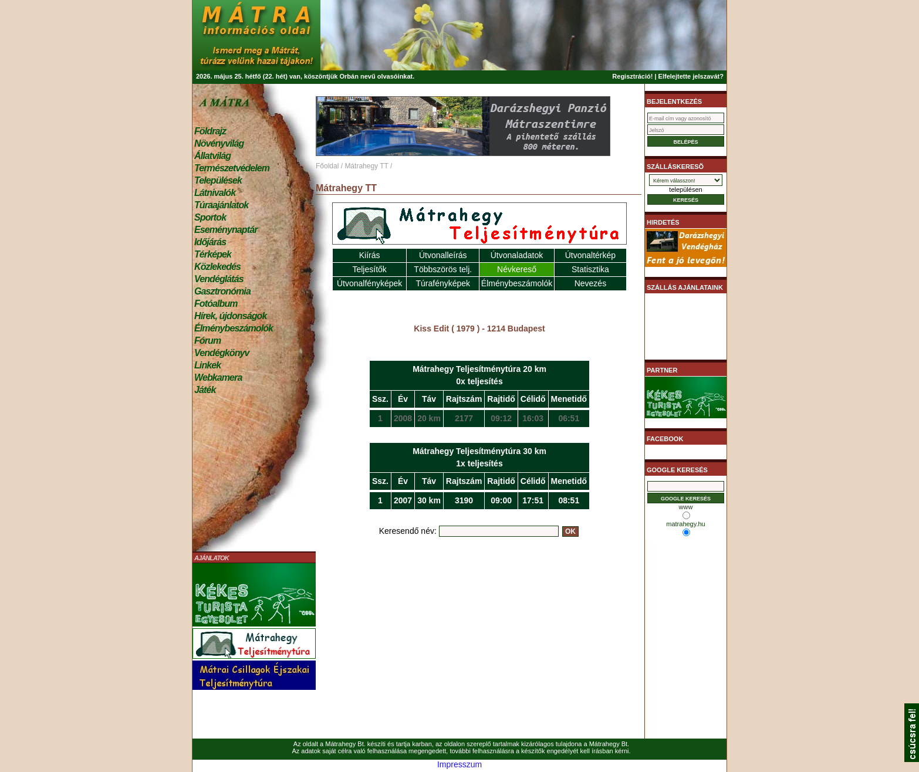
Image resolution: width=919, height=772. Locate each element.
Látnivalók (214, 193)
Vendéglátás (219, 279)
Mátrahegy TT (366, 166)
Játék (204, 390)
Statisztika (590, 269)
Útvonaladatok (517, 255)
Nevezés (590, 283)
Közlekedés (217, 267)
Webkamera (218, 377)
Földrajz (210, 131)
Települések (218, 180)
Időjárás (210, 242)
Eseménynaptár (225, 230)
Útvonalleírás (443, 255)
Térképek (212, 254)
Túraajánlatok (221, 205)
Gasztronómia (222, 291)
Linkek (207, 365)
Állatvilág (212, 156)
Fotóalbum (216, 304)
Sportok (210, 217)
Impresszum (459, 764)
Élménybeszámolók (233, 328)
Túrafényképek (442, 283)
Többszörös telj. (443, 269)
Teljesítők (369, 269)
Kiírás (369, 255)
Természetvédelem (231, 168)
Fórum (207, 341)
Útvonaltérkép (590, 255)
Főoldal (327, 166)
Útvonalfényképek (369, 283)
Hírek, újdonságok (230, 316)
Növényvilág (219, 143)
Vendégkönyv (221, 353)
